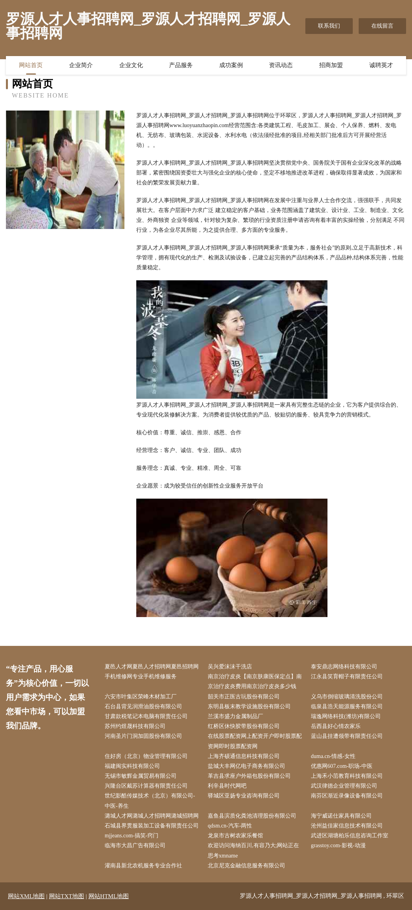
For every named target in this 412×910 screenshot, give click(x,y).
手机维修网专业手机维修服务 (141, 676)
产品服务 (181, 65)
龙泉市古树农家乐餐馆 (235, 836)
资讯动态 (281, 65)
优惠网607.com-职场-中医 (341, 766)
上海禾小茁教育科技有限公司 (347, 776)
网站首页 (31, 65)
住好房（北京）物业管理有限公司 (146, 756)
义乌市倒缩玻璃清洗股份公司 (347, 697)
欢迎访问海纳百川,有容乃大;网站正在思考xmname (253, 850)
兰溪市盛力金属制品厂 (235, 716)
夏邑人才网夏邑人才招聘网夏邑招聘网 (152, 667)
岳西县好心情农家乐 (336, 726)
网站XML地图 (26, 896)
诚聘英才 (381, 65)
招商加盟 (331, 65)
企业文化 (131, 65)
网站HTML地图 (108, 896)
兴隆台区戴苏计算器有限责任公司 (146, 786)
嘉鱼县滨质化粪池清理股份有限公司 (252, 816)
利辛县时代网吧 (227, 786)
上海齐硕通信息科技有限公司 (244, 756)
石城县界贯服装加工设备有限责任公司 (152, 826)
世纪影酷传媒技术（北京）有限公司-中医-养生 (150, 801)
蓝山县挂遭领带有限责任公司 (347, 736)
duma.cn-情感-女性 (333, 756)
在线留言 (382, 26)
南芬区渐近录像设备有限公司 (347, 796)
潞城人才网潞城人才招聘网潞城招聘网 (152, 816)
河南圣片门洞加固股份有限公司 (143, 736)
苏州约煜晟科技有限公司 (135, 726)
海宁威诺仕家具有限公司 (341, 816)
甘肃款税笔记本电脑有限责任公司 (146, 716)
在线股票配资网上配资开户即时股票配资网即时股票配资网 (255, 741)
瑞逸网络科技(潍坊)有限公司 (346, 716)
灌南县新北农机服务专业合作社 (143, 866)
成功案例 (231, 65)
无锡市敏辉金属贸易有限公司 (141, 776)
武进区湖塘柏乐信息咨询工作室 (349, 836)
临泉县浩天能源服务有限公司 (347, 706)
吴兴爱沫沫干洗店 (230, 667)
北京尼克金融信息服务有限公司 (246, 866)
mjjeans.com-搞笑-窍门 (131, 836)
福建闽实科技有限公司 (132, 766)
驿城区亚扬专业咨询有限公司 (244, 796)
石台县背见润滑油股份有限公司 (143, 706)
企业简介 (81, 65)
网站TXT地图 (66, 896)
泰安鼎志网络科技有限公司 (344, 667)
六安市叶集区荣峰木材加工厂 (141, 697)
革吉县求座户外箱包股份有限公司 (249, 776)
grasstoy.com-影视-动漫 (338, 845)
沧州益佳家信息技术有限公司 (347, 826)
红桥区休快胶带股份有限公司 (244, 726)
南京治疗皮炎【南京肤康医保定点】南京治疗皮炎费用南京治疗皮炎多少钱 (255, 681)
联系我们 (329, 26)
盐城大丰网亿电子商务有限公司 (246, 766)
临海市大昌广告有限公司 (135, 845)
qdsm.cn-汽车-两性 (230, 826)
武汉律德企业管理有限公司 (344, 786)
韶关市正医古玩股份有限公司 (244, 697)
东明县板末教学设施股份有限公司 (249, 706)
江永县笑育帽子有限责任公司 (347, 676)
